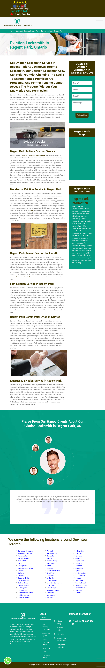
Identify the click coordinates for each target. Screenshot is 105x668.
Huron (49, 566)
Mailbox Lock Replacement (61, 639)
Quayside (78, 556)
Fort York (50, 551)
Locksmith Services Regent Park (27, 31)
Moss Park (50, 593)
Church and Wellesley (25, 568)
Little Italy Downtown (54, 583)
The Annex (79, 580)
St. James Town (81, 573)
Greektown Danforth (25, 553)
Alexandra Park (23, 556)
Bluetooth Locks (60, 629)
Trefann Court (80, 588)
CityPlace (21, 571)
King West (50, 573)
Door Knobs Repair (46, 656)
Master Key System (46, 634)
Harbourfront (51, 563)
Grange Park (51, 556)
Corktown (21, 575)
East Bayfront (22, 588)
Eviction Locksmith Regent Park (52, 31)
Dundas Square (23, 585)
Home (12, 31)
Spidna (77, 571)
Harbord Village (52, 561)
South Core (79, 568)
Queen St (78, 558)
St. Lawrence (80, 575)
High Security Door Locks (46, 626)
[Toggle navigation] (99, 22)
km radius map (82, 158)
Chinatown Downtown (25, 551)
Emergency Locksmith (61, 646)
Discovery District (24, 578)
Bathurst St (22, 561)
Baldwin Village (23, 558)
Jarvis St (50, 568)
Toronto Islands (80, 583)
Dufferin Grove (23, 583)
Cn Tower (21, 573)
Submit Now (82, 115)
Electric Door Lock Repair (45, 642)
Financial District (24, 598)
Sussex (78, 578)
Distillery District (23, 580)
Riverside (78, 563)
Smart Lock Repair (46, 650)
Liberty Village (52, 580)
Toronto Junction (81, 585)
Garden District (52, 553)
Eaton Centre (22, 590)
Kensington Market (53, 571)
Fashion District (23, 595)
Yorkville (78, 593)
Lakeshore (50, 575)
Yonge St (78, 590)
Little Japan (51, 585)
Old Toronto (51, 595)
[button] (35, 447)
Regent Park (79, 561)
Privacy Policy (59, 622)
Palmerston (79, 551)
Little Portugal (51, 588)
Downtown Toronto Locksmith (51, 665)
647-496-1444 (19, 11)
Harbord (49, 558)
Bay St (20, 563)
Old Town (50, 598)
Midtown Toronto (53, 590)
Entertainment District (25, 593)
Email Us (77, 621)
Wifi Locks (60, 634)
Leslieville (50, 578)
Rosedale (78, 566)
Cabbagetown (22, 566)
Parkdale (78, 553)
